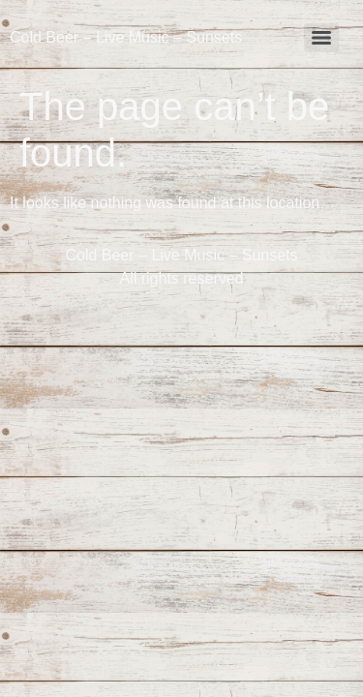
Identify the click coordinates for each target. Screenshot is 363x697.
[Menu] (321, 37)
